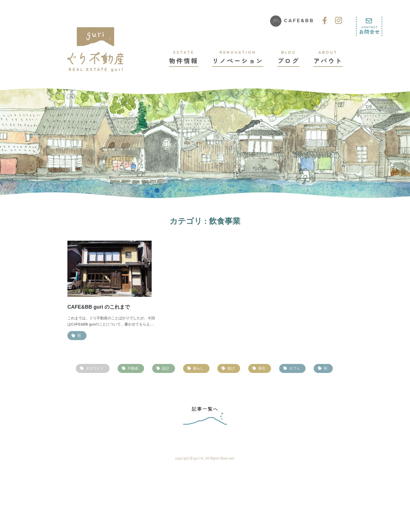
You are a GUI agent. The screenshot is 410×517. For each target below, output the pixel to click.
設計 (165, 368)
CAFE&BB (292, 21)
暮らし (198, 368)
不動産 (132, 368)
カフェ (294, 368)
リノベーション (237, 57)
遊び (230, 368)
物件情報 (183, 57)
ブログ (288, 57)
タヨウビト (95, 368)
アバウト (328, 57)
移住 (261, 368)
